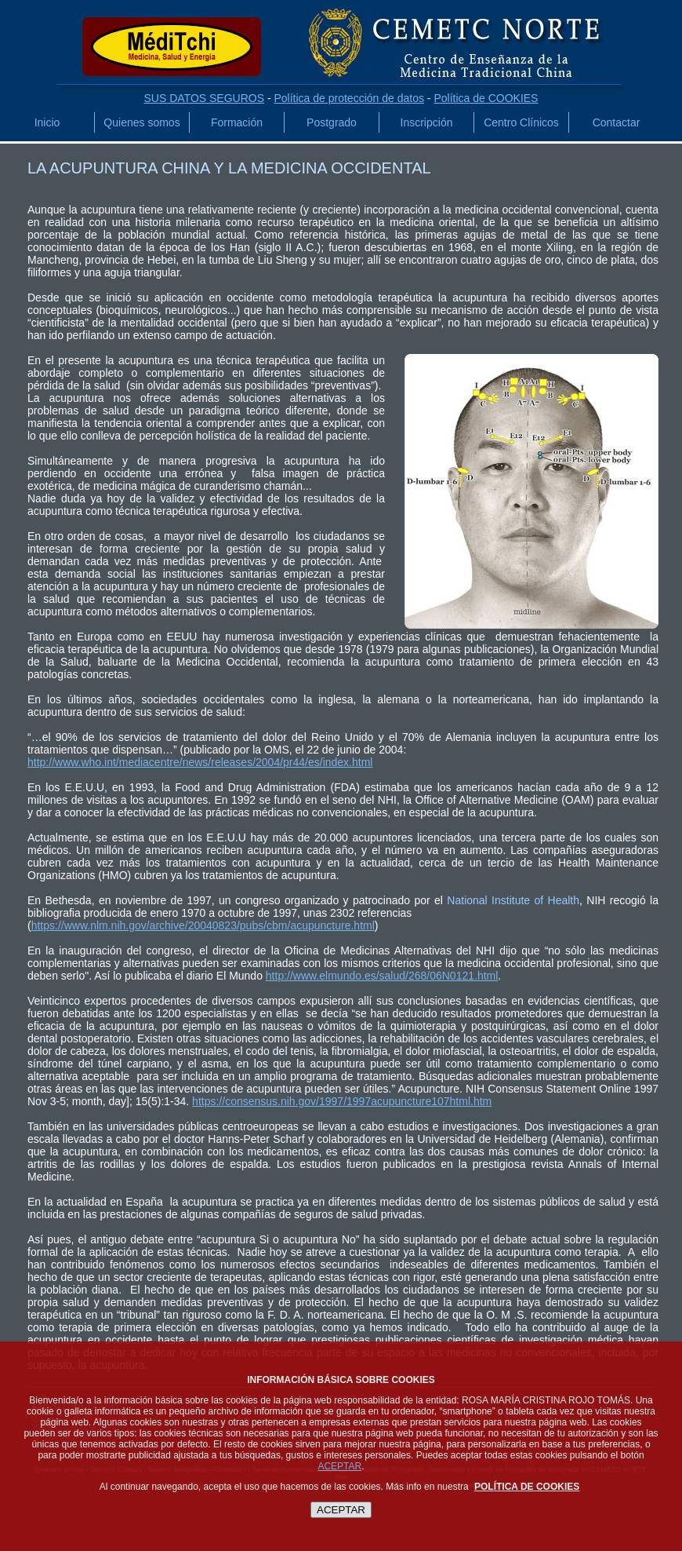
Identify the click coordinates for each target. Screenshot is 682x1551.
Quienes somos (141, 122)
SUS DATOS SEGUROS (204, 98)
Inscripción (427, 122)
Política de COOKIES (486, 98)
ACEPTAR (339, 1466)
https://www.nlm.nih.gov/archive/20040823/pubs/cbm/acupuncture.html (203, 925)
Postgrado (332, 122)
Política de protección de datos (348, 98)
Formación (237, 122)
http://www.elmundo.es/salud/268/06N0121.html (382, 975)
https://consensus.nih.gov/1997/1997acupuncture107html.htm (342, 1101)
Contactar (616, 122)
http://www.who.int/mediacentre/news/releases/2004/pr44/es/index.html (199, 762)
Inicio (47, 122)
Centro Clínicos (521, 122)
